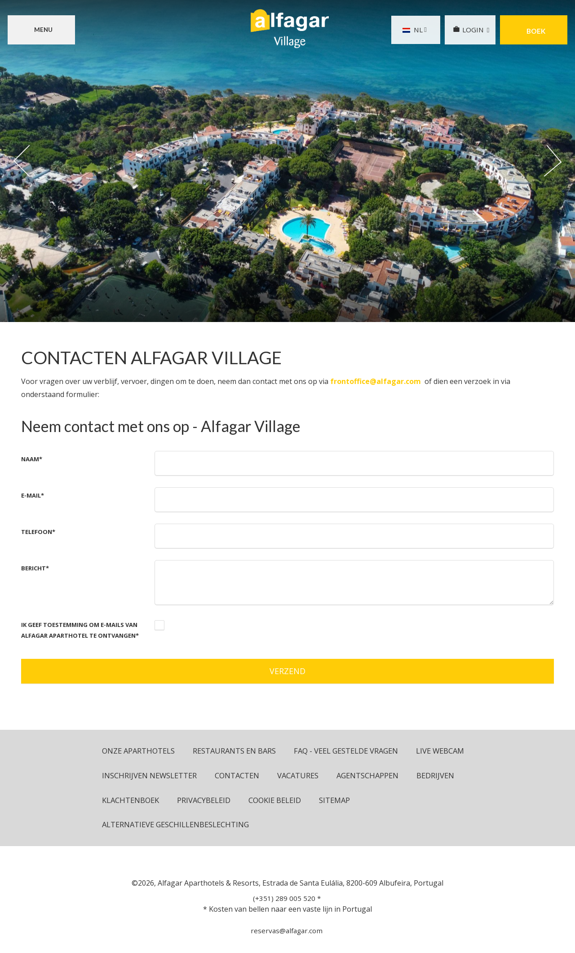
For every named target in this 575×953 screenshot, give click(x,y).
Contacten (308, 776)
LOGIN (467, 30)
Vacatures (370, 776)
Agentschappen (134, 801)
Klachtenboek (270, 801)
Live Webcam (127, 776)
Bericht (35, 568)
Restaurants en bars (238, 751)
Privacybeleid (345, 801)
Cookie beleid (417, 801)
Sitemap (118, 826)
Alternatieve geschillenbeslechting (228, 826)
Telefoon (38, 532)
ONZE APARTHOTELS (139, 751)
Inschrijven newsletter (218, 776)
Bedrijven (203, 801)
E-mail (32, 495)
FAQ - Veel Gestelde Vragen (353, 751)
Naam (31, 459)
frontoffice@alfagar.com (375, 381)
